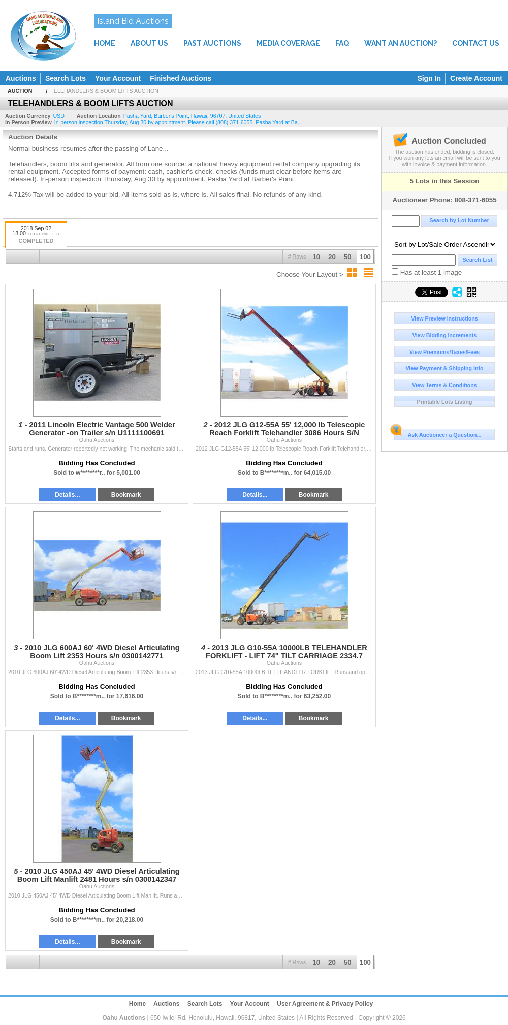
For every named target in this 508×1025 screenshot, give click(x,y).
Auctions (21, 78)
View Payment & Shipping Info (444, 368)
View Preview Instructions (444, 318)
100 (365, 257)
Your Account (118, 78)
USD (59, 116)
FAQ (342, 43)
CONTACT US (475, 43)
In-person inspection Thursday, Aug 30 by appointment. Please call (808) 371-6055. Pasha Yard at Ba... (178, 122)
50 (348, 257)
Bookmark (126, 494)
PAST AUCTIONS (212, 43)
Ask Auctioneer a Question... (437, 433)
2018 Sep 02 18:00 (36, 235)
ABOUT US (149, 43)
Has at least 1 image (427, 272)
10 (316, 257)
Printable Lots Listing (444, 402)
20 (332, 257)
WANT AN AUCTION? (400, 43)
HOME (104, 43)
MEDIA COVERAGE (288, 43)
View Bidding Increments (444, 335)
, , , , (192, 116)
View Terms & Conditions (444, 385)
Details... (67, 494)
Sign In (429, 78)
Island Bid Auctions (133, 21)
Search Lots (65, 78)
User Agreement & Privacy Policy (325, 1003)
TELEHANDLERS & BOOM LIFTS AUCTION (104, 91)
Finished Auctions (180, 78)
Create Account (476, 78)
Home (137, 1003)
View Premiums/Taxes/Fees (444, 352)
